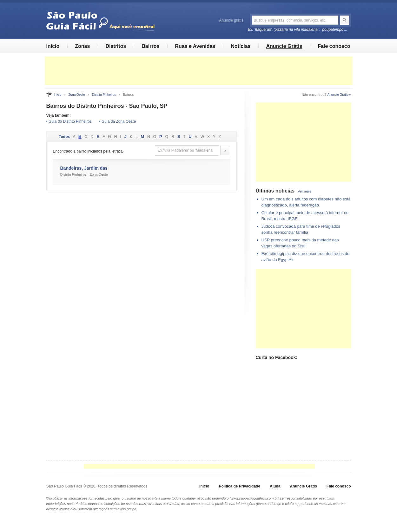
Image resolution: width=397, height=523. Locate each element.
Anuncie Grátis (284, 46)
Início (53, 46)
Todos (64, 136)
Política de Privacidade (239, 486)
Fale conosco (334, 46)
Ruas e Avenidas (195, 46)
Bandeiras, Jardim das (84, 168)
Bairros (150, 46)
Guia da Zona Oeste (119, 121)
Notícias (240, 46)
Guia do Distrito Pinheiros (70, 121)
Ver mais (304, 191)
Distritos (115, 46)
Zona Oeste (76, 94)
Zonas (82, 46)
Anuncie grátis (231, 20)
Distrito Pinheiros (104, 94)
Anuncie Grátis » (339, 94)
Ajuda (275, 486)
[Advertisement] (199, 70)
